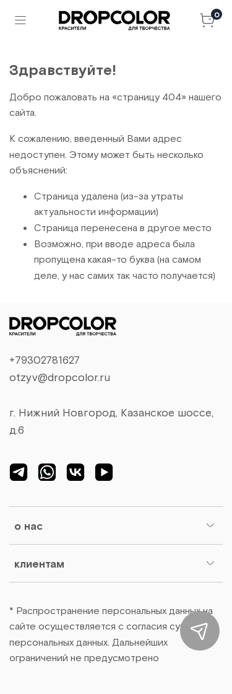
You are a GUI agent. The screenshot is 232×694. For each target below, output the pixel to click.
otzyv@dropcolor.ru (59, 377)
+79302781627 (44, 359)
